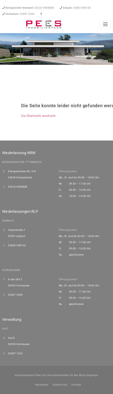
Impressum (41, 384)
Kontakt (76, 384)
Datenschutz (60, 384)
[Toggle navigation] (105, 24)
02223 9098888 (28, 7)
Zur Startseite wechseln (38, 116)
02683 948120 (75, 7)
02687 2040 (18, 14)
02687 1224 (15, 353)
